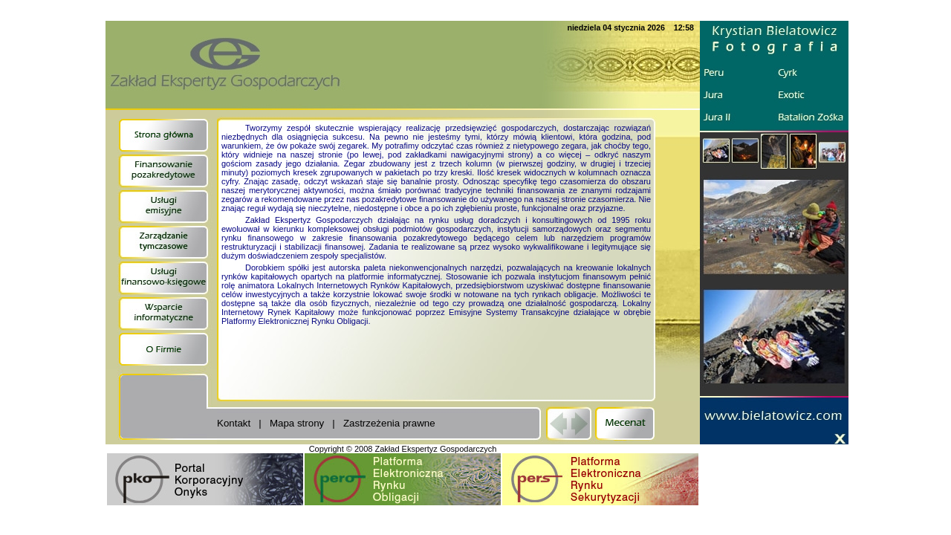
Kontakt (233, 423)
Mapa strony (297, 423)
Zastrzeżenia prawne (389, 423)
